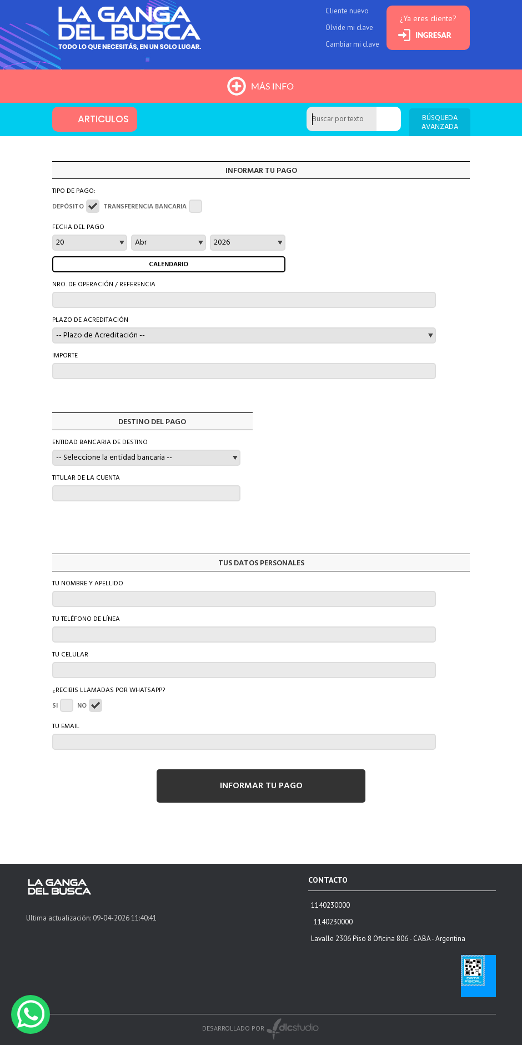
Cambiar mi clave (352, 44)
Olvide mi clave (349, 27)
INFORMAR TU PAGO (261, 786)
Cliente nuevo (347, 11)
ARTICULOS (103, 119)
